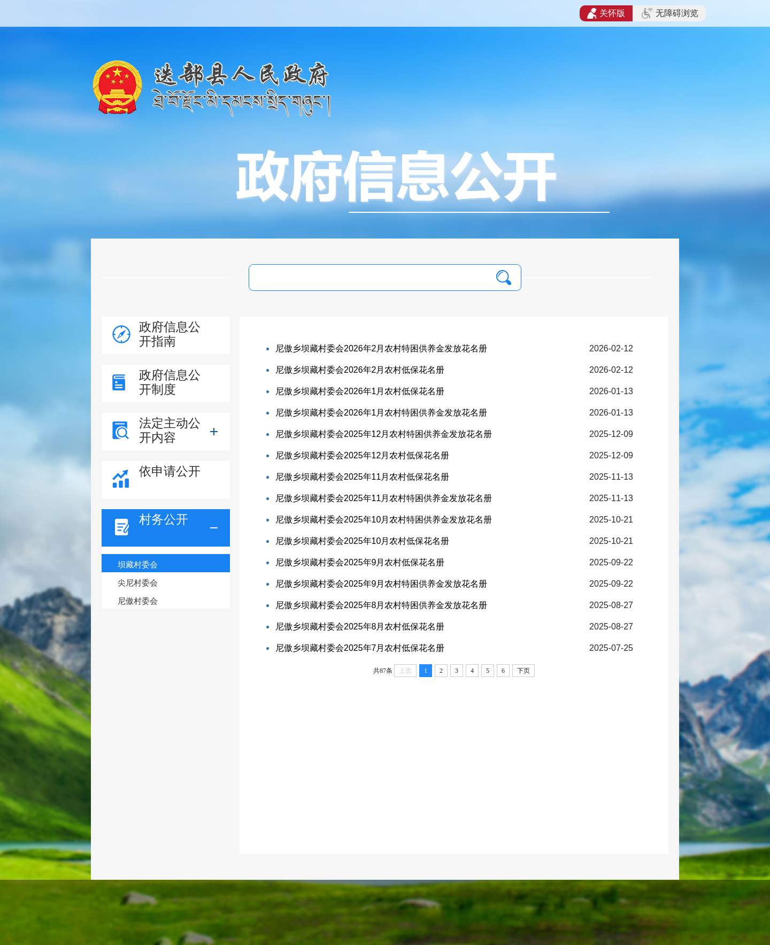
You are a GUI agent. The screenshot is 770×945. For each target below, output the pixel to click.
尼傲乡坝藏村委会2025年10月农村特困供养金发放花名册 (383, 519)
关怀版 (606, 13)
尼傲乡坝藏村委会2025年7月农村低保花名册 (360, 647)
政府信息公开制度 (170, 382)
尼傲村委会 (138, 600)
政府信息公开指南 (170, 334)
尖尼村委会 (138, 582)
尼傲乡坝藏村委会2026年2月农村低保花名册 (360, 369)
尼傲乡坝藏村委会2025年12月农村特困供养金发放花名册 (383, 434)
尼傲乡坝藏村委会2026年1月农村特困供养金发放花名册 (381, 412)
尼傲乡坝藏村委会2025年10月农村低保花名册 (362, 541)
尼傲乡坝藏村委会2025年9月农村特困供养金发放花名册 (381, 583)
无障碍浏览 (670, 13)
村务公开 (163, 519)
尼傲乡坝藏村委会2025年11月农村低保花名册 (362, 476)
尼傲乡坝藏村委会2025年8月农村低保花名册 (360, 626)
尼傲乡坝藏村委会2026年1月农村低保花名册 (360, 391)
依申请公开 (170, 471)
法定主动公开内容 (170, 430)
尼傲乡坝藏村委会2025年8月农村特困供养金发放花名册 (381, 605)
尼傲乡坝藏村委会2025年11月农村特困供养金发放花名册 (383, 498)
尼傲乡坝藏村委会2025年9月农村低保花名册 (360, 562)
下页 (523, 670)
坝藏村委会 (138, 564)
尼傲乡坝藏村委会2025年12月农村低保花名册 (362, 455)
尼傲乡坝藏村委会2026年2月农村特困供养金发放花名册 (381, 348)
